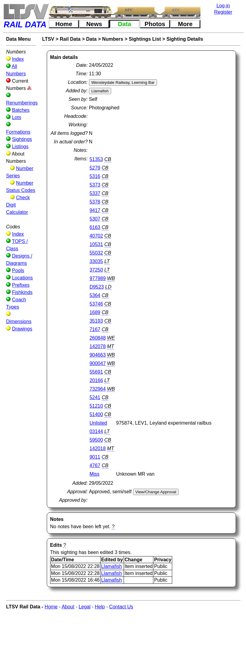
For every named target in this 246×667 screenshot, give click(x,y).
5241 (95, 397)
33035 (96, 261)
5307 (95, 218)
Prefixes (20, 285)
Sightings (22, 139)
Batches (20, 110)
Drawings (22, 328)
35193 (96, 320)
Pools (18, 270)
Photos (155, 24)
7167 (95, 329)
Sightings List (145, 39)
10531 (96, 244)
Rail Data (70, 39)
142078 (98, 346)
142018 (98, 448)
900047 (98, 363)
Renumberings (22, 102)
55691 (96, 372)
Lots (16, 117)
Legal (85, 606)
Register (223, 12)
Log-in (223, 5)
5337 (95, 193)
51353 (96, 159)
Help (100, 606)
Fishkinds (22, 292)
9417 (95, 210)
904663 (98, 354)
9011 (95, 457)
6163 (95, 227)
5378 (95, 201)
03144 (96, 431)
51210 (96, 406)
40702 (96, 235)
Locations (22, 277)
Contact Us (121, 606)
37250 (96, 269)
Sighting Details (184, 39)
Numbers (112, 39)
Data (124, 24)
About (68, 606)
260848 (98, 337)
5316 (95, 176)
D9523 (97, 286)
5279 (95, 167)
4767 (95, 465)
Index (18, 59)
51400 (96, 414)
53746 (96, 303)
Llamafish (111, 566)
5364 (95, 295)
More (185, 24)
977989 (98, 278)
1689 (95, 312)
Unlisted (98, 423)
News (94, 24)
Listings (20, 146)
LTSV (48, 39)
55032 (96, 252)
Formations (18, 132)
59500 (96, 440)
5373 (95, 184)
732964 (98, 389)
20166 (96, 380)
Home (63, 24)
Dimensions (19, 321)
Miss (95, 474)
